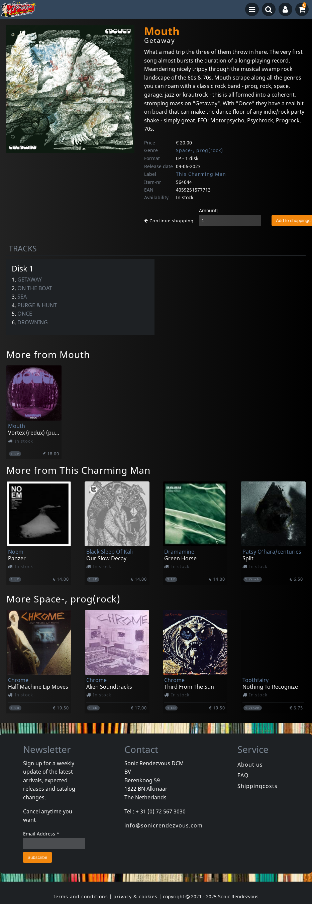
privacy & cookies (135, 896)
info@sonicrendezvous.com (163, 825)
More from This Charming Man (78, 470)
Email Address (41, 833)
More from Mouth (48, 354)
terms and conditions (81, 896)
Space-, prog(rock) (199, 150)
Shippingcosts (257, 786)
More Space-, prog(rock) (63, 598)
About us (250, 764)
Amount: (208, 210)
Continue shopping (169, 221)
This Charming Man (201, 174)
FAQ (243, 775)
